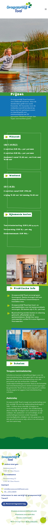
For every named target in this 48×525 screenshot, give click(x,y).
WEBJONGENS (31, 522)
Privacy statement (24, 518)
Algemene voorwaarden (25, 514)
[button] (46, 9)
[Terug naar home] (19, 9)
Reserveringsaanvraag (14, 504)
